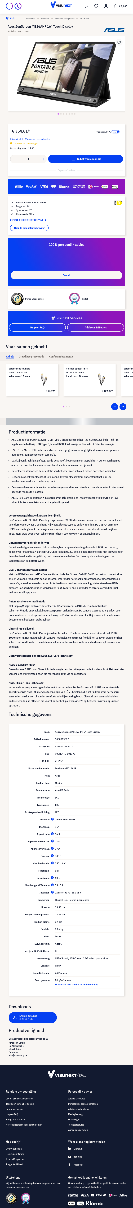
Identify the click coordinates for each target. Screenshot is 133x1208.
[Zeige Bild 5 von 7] (69, 114)
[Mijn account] (106, 6)
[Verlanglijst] (96, 6)
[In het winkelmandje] (85, 159)
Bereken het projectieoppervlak (28, 219)
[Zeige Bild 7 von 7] (75, 114)
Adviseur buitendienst (79, 1109)
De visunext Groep (15, 1153)
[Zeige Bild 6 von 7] (72, 114)
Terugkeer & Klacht (15, 1119)
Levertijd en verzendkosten (19, 1098)
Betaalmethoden (14, 1109)
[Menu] (9, 6)
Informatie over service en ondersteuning (76, 984)
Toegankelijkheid (14, 1164)
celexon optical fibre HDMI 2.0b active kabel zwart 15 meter (20, 372)
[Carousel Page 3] (69, 406)
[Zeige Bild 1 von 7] (58, 114)
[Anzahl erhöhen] (43, 159)
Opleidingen (74, 1119)
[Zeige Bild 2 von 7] (61, 114)
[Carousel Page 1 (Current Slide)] (63, 406)
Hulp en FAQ (12, 1114)
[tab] (10, 356)
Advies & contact (76, 1098)
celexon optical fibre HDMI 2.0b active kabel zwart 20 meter (77, 372)
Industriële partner (15, 1159)
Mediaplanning (75, 1114)
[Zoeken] (87, 6)
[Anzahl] (28, 159)
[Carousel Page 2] (66, 406)
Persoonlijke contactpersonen (83, 1103)
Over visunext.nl (14, 1148)
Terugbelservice (76, 1124)
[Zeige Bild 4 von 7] (66, 114)
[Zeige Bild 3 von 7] (63, 114)
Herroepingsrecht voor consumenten (24, 1124)
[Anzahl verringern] (13, 159)
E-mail (66, 275)
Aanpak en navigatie (78, 1129)
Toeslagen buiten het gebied (20, 1103)
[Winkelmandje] (120, 6)
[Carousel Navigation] (118, 406)
